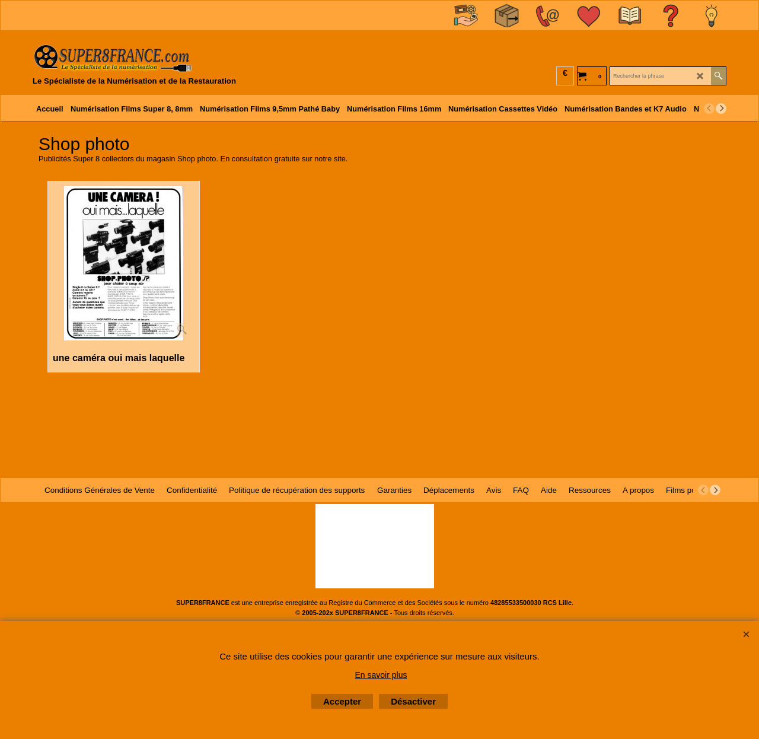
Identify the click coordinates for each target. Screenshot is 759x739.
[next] (721, 108)
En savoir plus (381, 675)
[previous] (709, 108)
